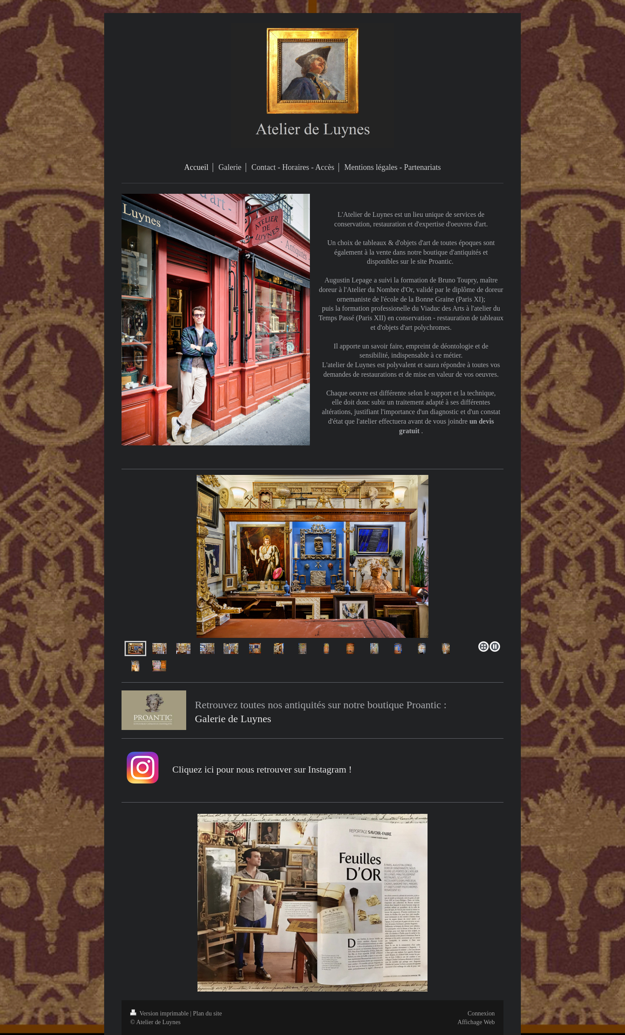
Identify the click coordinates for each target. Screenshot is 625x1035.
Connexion (481, 1013)
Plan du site (207, 1013)
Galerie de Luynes (233, 718)
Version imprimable (160, 1013)
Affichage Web (476, 1021)
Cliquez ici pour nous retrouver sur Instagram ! (262, 769)
